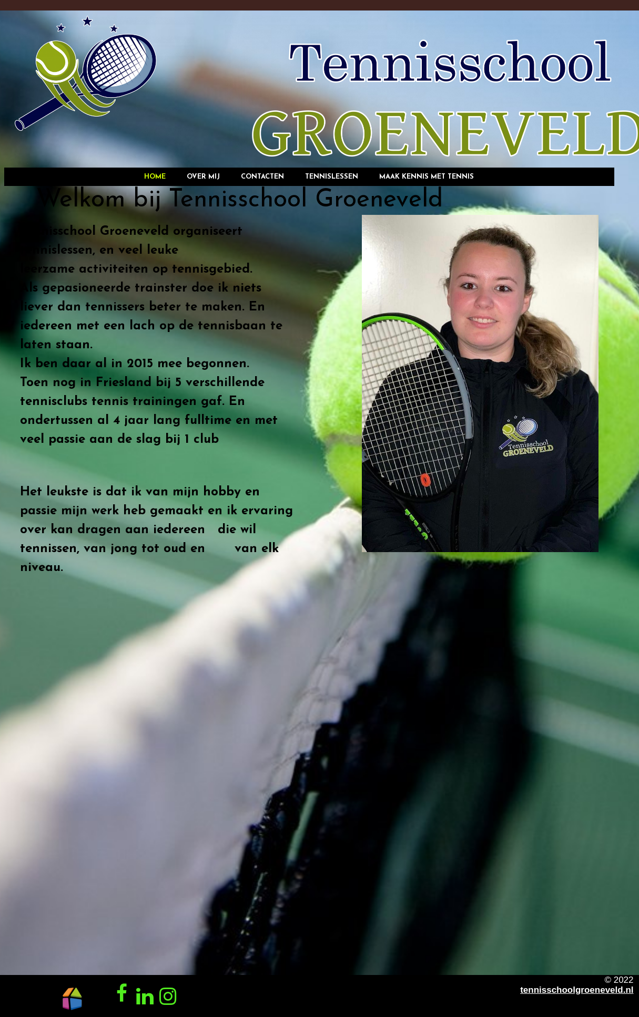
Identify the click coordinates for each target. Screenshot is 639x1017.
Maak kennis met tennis (426, 176)
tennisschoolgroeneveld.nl (576, 990)
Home (155, 176)
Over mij (203, 176)
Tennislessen (331, 176)
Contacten (262, 176)
